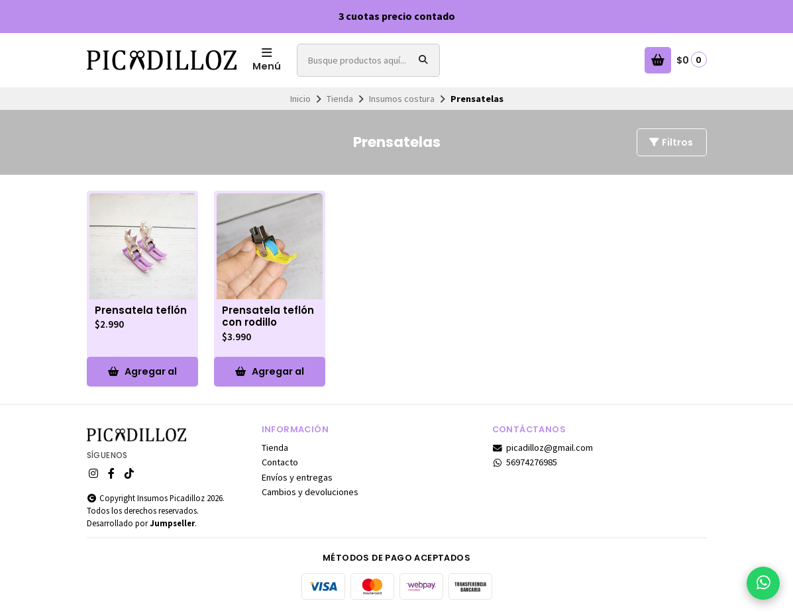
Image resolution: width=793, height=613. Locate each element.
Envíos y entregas (297, 477)
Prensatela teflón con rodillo (268, 317)
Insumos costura (402, 99)
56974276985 (525, 462)
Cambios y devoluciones (310, 491)
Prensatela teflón (141, 311)
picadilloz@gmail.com (543, 447)
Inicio (300, 99)
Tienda (340, 99)
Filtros (670, 142)
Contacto (280, 462)
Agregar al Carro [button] (142, 376)
